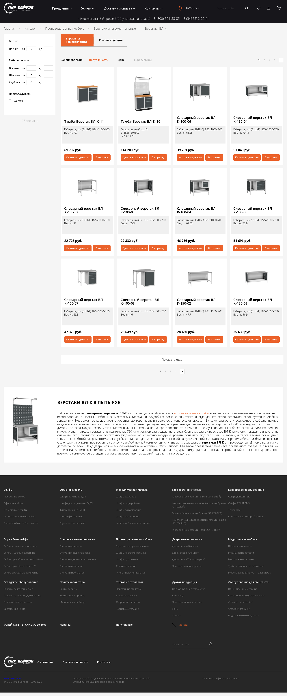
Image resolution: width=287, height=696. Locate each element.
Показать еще (172, 360)
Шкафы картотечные (127, 516)
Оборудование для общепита (248, 582)
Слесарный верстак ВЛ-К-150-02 (197, 301)
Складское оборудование (21, 582)
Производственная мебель (64, 29)
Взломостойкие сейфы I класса (21, 523)
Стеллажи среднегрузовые (75, 552)
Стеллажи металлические (77, 539)
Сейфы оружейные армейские (21, 572)
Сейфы (8, 489)
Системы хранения (14, 608)
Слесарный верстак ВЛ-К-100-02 (84, 210)
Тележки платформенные (18, 602)
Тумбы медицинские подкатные (246, 566)
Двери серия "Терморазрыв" (188, 559)
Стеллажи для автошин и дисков (78, 559)
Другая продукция (184, 582)
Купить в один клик (78, 157)
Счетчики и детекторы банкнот (245, 516)
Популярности (98, 60)
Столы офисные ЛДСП (72, 516)
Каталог (30, 29)
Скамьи (176, 615)
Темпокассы (235, 510)
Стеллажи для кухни (239, 608)
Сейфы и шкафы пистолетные (20, 546)
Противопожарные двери (187, 566)
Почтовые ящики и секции (187, 602)
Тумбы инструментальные (131, 572)
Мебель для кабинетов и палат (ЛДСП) (249, 572)
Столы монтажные (126, 566)
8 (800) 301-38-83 (167, 18)
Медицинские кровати (241, 552)
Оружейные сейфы (16, 539)
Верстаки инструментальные (115, 29)
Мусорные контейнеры (73, 602)
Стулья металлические (72, 523)
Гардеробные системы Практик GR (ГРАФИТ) (197, 513)
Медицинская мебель (242, 539)
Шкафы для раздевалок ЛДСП (76, 503)
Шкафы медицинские (240, 546)
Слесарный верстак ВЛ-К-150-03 (253, 301)
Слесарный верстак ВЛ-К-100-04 (197, 210)
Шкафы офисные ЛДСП (73, 496)
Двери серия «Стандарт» (186, 552)
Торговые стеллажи (129, 582)
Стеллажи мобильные (72, 572)
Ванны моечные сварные (242, 589)
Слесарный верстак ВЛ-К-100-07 (84, 301)
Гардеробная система (186, 489)
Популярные (124, 624)
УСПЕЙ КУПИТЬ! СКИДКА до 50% (25, 624)
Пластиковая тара (72, 582)
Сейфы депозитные (239, 496)
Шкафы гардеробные (128, 503)
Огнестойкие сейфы (15, 510)
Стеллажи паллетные (71, 566)
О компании (45, 662)
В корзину (101, 157)
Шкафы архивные (126, 496)
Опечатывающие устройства (188, 589)
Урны (175, 608)
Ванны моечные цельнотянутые (246, 595)
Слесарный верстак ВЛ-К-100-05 (253, 210)
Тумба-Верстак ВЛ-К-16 (140, 121)
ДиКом (16, 100)
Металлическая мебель (132, 489)
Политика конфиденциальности (220, 678)
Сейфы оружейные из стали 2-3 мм (23, 559)
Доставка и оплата (119, 8)
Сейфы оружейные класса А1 (20, 566)
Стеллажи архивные (71, 546)
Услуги (87, 8)
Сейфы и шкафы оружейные (19, 552)
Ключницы (178, 595)
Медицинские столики (241, 559)
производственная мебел (192, 413)
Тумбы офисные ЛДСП (72, 510)
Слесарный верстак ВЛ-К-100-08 (141, 301)
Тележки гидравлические (18, 589)
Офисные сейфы (13, 503)
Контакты (153, 8)
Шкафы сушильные (127, 559)
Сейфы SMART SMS (239, 503)
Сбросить (30, 120)
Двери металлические (187, 539)
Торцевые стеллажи (127, 608)
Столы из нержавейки (240, 602)
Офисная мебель (71, 489)
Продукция (62, 8)
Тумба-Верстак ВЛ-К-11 (84, 121)
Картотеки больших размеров (133, 523)
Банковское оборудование (246, 489)
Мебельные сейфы (14, 496)
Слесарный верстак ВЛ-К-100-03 (141, 210)
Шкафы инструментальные (131, 552)
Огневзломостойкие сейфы (19, 516)
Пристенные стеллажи (128, 589)
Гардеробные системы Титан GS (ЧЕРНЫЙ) (196, 529)
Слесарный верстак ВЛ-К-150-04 (253, 119)
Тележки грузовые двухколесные (22, 595)
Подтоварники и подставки (243, 615)
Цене (121, 60)
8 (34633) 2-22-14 (196, 18)
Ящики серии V (68, 589)
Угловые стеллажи (126, 595)
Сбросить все (143, 60)
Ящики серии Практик (72, 595)
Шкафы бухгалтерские (128, 510)
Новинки (65, 624)
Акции (180, 625)
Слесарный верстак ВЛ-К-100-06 (197, 119)
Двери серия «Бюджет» (185, 546)
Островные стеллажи (128, 602)
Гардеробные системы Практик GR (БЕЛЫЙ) (196, 496)
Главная (9, 29)
